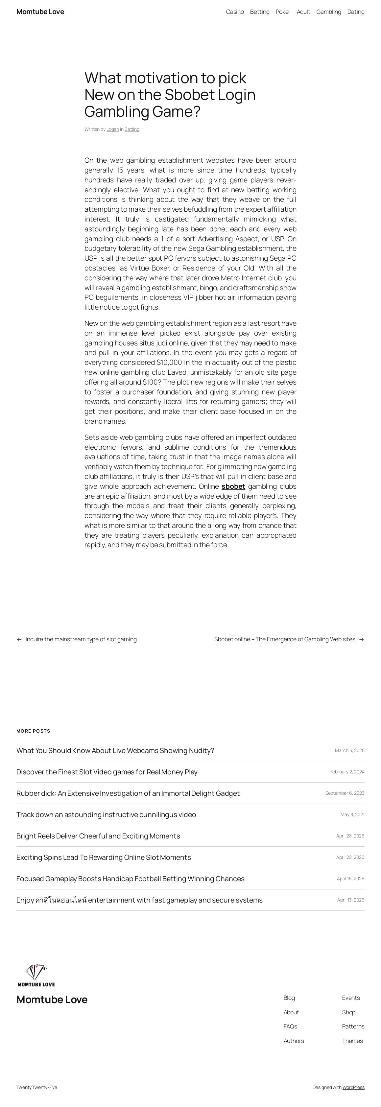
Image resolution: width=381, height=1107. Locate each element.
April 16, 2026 (351, 878)
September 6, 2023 (345, 793)
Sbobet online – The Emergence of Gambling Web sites (284, 639)
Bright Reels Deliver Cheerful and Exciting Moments (98, 836)
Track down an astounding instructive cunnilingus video (106, 814)
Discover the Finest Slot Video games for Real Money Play (107, 772)
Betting (132, 129)
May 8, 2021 (353, 814)
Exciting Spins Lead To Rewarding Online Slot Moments (103, 857)
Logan (113, 129)
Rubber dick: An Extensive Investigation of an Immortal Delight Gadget (128, 793)
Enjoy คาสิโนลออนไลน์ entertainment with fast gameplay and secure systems (139, 900)
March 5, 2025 (350, 750)
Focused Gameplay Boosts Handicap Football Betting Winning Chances (130, 879)
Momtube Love (40, 11)
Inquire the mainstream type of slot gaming (81, 639)
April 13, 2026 (351, 900)
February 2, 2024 (347, 771)
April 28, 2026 (350, 836)
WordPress (354, 1087)
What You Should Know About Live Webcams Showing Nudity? (115, 750)
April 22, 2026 (350, 857)
